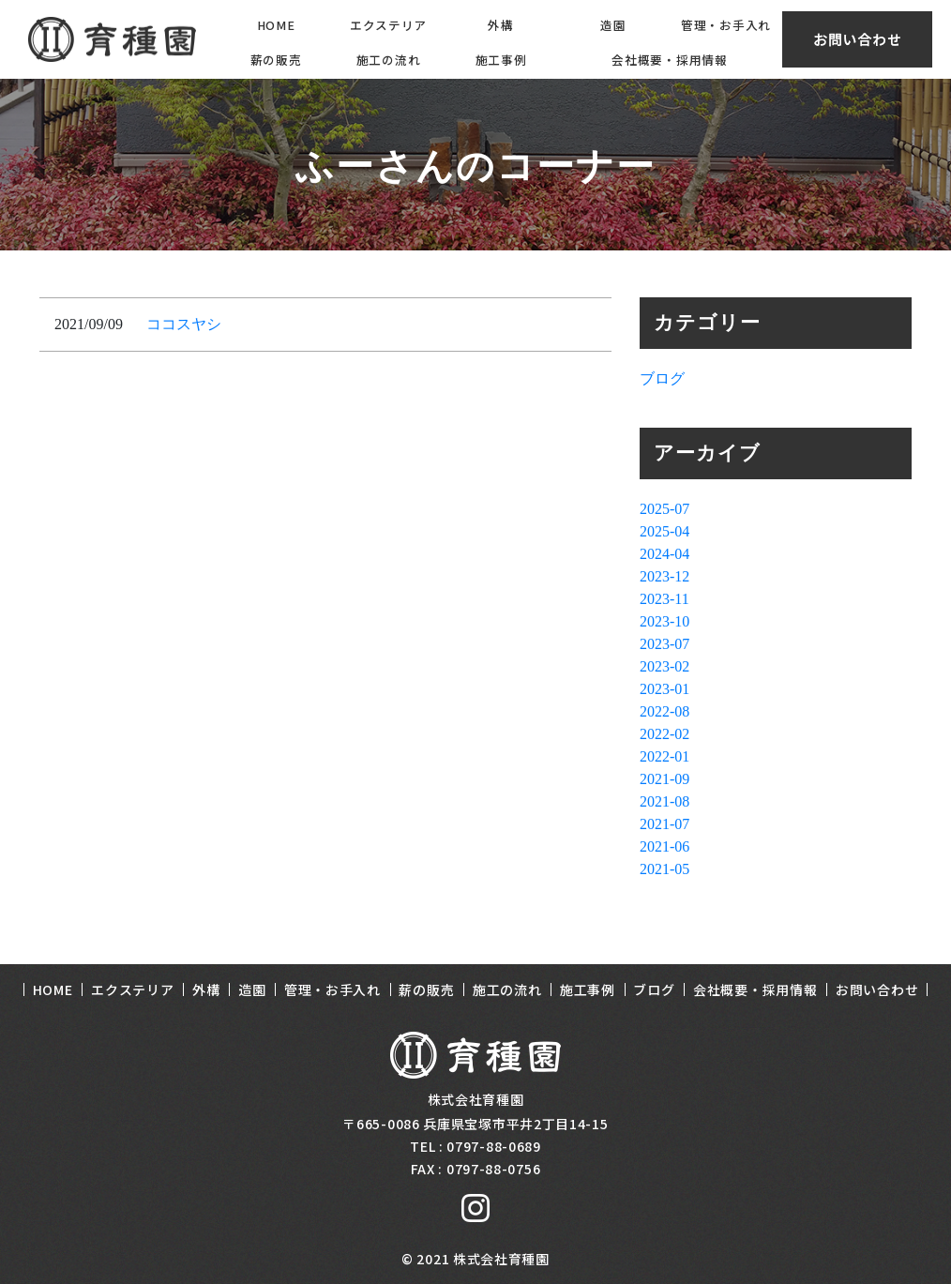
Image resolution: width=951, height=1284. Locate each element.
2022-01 (664, 756)
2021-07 (664, 824)
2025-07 (664, 509)
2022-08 (664, 711)
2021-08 (664, 801)
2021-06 (664, 846)
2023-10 (664, 621)
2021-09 (664, 779)
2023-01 (664, 689)
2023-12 (664, 576)
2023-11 (664, 599)
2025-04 (664, 531)
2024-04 (664, 554)
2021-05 (664, 869)
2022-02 (664, 734)
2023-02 (664, 666)
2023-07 (664, 644)
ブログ (662, 378)
